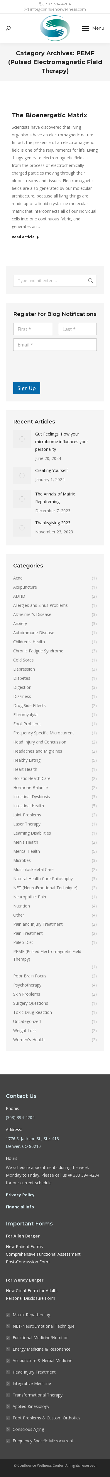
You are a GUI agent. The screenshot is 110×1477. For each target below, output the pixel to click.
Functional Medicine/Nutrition (41, 1337)
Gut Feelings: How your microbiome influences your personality (61, 441)
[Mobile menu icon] (93, 28)
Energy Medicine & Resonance (41, 1349)
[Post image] (22, 439)
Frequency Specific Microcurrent (43, 1440)
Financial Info (20, 1207)
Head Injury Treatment (34, 1372)
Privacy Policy (20, 1195)
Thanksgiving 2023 (52, 522)
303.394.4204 (55, 4)
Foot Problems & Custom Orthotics (46, 1418)
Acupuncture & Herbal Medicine (42, 1360)
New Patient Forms (24, 1246)
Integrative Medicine (32, 1383)
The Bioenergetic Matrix (49, 115)
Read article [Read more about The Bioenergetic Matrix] (25, 237)
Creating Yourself (51, 470)
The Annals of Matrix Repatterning (55, 497)
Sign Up (27, 388)
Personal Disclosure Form (30, 1298)
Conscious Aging (28, 1429)
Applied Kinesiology (31, 1406)
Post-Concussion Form (28, 1262)
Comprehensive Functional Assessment (43, 1254)
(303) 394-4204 (20, 1117)
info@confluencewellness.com (55, 9)
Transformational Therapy (37, 1395)
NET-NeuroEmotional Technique (44, 1326)
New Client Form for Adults (31, 1290)
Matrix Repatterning (31, 1314)
